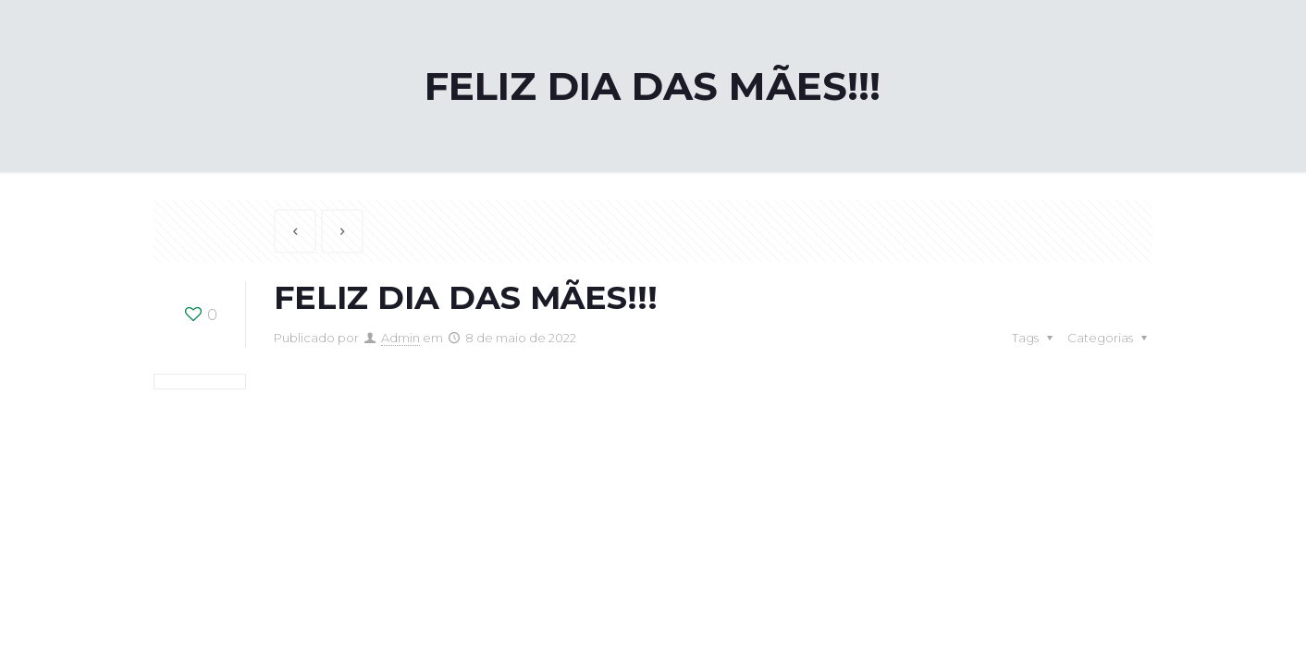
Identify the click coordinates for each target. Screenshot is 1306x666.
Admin (400, 337)
